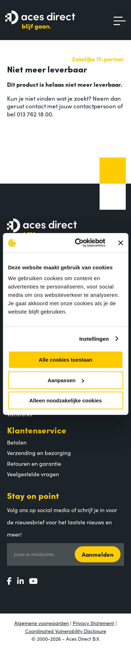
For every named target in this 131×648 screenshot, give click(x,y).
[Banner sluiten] (120, 242)
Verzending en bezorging (39, 452)
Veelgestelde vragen (33, 474)
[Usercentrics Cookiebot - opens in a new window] (78, 242)
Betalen (17, 442)
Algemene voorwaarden (41, 622)
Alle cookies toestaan (65, 360)
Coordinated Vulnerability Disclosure (65, 630)
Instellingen (94, 339)
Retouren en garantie (34, 463)
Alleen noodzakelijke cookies (65, 400)
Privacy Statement (93, 622)
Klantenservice (36, 429)
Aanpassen (66, 380)
